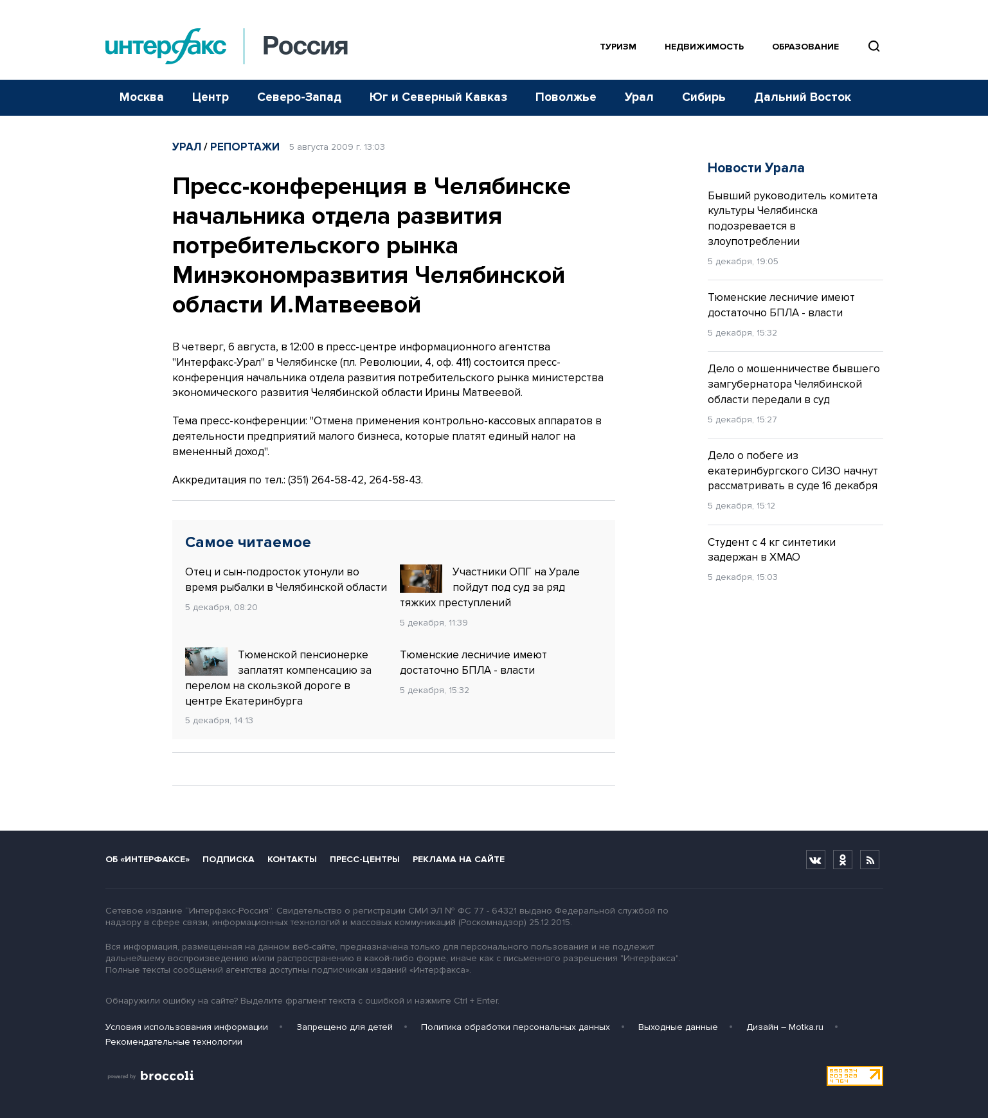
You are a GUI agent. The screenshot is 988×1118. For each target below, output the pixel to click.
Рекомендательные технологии (173, 1041)
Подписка (228, 859)
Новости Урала (756, 168)
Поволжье (566, 97)
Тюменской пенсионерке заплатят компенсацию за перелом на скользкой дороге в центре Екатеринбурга (278, 677)
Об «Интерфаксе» (147, 859)
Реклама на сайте (459, 859)
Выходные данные (678, 1027)
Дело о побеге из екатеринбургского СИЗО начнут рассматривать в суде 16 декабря (793, 471)
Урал (639, 97)
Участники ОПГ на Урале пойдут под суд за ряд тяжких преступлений (490, 586)
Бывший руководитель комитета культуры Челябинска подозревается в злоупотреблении (792, 218)
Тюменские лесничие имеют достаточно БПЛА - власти (473, 662)
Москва (142, 97)
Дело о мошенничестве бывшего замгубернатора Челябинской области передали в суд (794, 384)
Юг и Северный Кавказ (438, 97)
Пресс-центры (365, 859)
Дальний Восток (802, 97)
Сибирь (704, 97)
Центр (210, 97)
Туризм (618, 46)
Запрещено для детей (344, 1027)
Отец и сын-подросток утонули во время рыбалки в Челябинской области (286, 579)
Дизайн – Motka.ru (784, 1027)
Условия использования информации (186, 1027)
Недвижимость (704, 46)
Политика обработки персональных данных (515, 1027)
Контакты (292, 859)
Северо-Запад (299, 97)
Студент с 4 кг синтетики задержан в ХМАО (772, 550)
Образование (805, 46)
